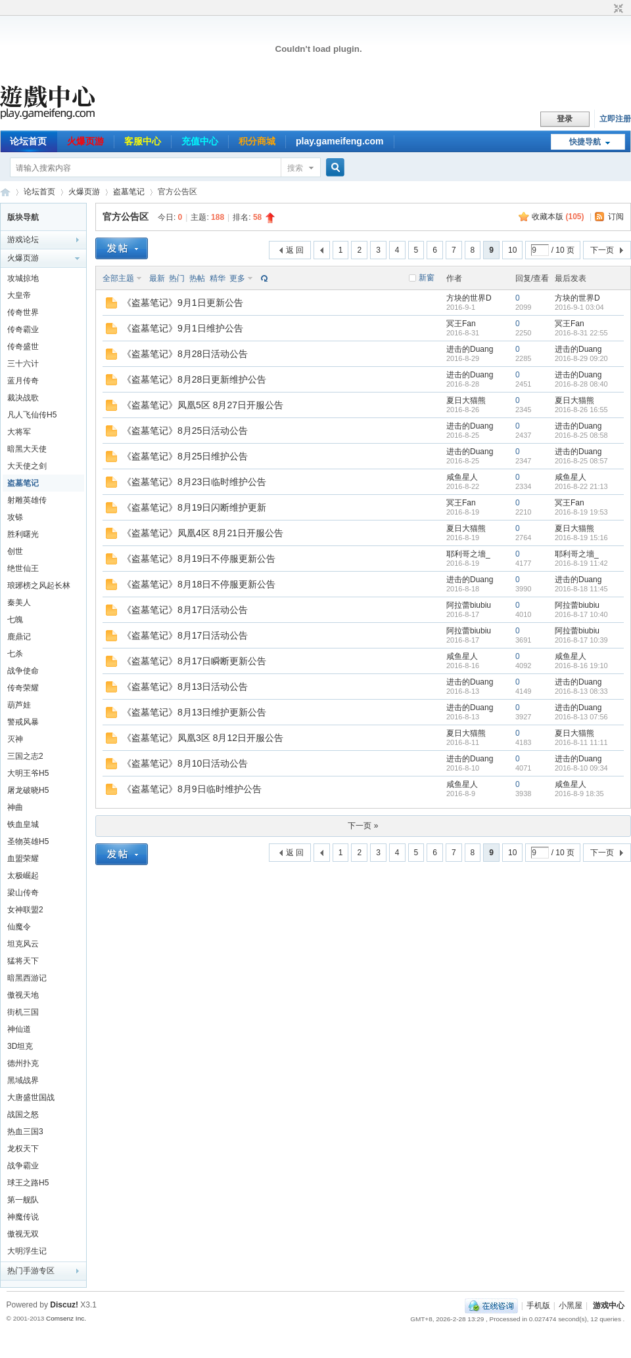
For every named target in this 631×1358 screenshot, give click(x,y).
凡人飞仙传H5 (32, 414)
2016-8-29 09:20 (581, 358)
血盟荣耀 (23, 858)
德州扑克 (23, 1063)
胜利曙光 (23, 534)
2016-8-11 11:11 (581, 742)
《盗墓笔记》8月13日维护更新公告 (194, 712)
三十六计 (23, 363)
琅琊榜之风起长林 (38, 585)
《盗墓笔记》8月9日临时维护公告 (192, 789)
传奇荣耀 (23, 687)
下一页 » (363, 825)
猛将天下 (23, 960)
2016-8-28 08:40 (581, 384)
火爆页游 (85, 141)
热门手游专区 (31, 1270)
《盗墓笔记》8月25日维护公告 (185, 456)
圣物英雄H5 (28, 841)
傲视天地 (23, 995)
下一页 (602, 250)
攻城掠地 (23, 278)
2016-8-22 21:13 (581, 486)
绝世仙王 (23, 568)
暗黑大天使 (27, 449)
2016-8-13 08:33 (581, 691)
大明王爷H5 (28, 773)
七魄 (15, 619)
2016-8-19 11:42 (581, 563)
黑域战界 (23, 1080)
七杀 (15, 653)
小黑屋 (570, 1305)
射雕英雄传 (27, 500)
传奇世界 (23, 312)
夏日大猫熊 (466, 400)
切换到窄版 (616, 9)
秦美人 (19, 602)
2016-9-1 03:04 (579, 307)
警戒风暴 (23, 722)
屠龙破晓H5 (28, 790)
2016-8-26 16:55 (581, 410)
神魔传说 (23, 1216)
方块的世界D (469, 298)
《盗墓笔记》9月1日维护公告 (182, 328)
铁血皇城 (23, 824)
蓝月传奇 (23, 380)
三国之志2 (25, 756)
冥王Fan (461, 323)
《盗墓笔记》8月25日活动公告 (185, 430)
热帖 (197, 278)
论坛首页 (28, 141)
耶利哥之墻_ (468, 554)
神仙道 (19, 1029)
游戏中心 (608, 1305)
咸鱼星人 (462, 477)
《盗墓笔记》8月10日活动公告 (185, 763)
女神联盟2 (25, 909)
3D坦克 (20, 1046)
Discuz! (64, 1304)
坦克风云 (23, 943)
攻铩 (15, 517)
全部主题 (118, 278)
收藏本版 (558, 216)
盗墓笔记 (129, 191)
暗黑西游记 (27, 978)
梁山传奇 (23, 892)
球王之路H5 (28, 1182)
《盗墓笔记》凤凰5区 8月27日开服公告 (202, 405)
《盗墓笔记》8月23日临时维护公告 (194, 482)
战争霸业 (23, 1165)
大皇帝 (19, 295)
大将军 (19, 431)
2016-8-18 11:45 (581, 589)
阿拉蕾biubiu (468, 605)
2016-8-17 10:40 (581, 614)
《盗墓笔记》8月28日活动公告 (185, 354)
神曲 (15, 807)
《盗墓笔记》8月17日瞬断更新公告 (194, 661)
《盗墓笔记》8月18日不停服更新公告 (198, 584)
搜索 (295, 168)
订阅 (616, 216)
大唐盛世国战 (31, 1097)
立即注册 (615, 118)
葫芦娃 (19, 705)
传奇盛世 (23, 346)
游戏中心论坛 (5, 192)
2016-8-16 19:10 (581, 665)
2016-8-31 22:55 (581, 333)
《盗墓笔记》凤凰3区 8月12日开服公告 (202, 737)
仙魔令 (19, 926)
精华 (217, 278)
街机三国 (23, 1012)
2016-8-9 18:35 (579, 793)
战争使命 (23, 670)
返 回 (295, 250)
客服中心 (142, 141)
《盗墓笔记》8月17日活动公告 (185, 610)
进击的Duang (469, 349)
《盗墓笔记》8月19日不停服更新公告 (198, 558)
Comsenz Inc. (66, 1318)
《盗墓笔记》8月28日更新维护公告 (194, 379)
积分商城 (257, 141)
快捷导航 (585, 141)
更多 (237, 278)
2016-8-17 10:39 (581, 640)
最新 (157, 278)
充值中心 (199, 141)
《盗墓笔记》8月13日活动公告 (185, 686)
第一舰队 (23, 1199)
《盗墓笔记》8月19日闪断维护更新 (194, 507)
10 (512, 250)
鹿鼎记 (19, 636)
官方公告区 (126, 216)
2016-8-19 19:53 (581, 512)
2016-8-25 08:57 (581, 461)
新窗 (426, 277)
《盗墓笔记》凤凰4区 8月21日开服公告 (202, 533)
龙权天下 (23, 1148)
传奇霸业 (23, 329)
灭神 (15, 739)
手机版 (538, 1305)
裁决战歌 (23, 397)
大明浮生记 (27, 1251)
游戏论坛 (23, 239)
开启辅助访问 (606, 9)
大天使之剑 (27, 466)
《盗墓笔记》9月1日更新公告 (182, 302)
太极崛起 (23, 875)
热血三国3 (25, 1131)
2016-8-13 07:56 (581, 717)
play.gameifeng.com (340, 141)
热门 (177, 278)
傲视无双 (23, 1234)
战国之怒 (23, 1114)
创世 (15, 551)
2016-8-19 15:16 (581, 537)
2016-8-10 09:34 (581, 768)
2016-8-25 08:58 (581, 435)
